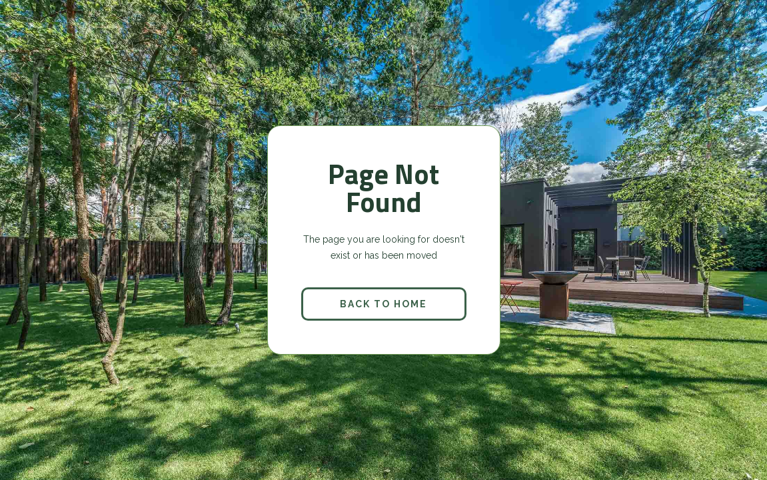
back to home (383, 304)
